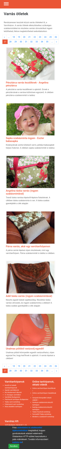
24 (45, 37)
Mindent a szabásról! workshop (43, 417)
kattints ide (17, 442)
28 (10, 42)
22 (35, 37)
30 (21, 42)
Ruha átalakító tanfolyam (13, 406)
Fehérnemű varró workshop (14, 404)
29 (15, 42)
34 (42, 42)
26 (56, 37)
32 (31, 42)
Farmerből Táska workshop (41, 414)
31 (26, 42)
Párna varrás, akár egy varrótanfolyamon (28, 246)
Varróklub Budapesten (12, 397)
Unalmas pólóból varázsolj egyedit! (25, 348)
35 (47, 42)
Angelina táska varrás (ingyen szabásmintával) (22, 192)
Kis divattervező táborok (13, 392)
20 (24, 37)
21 (29, 37)
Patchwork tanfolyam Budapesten (16, 399)
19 (19, 37)
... (9, 37)
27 (5, 42)
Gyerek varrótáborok (12, 390)
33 (37, 42)
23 (40, 37)
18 (14, 37)
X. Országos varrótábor (13, 395)
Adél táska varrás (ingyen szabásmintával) (29, 296)
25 (50, 37)
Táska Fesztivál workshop (41, 412)
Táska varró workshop (12, 402)
